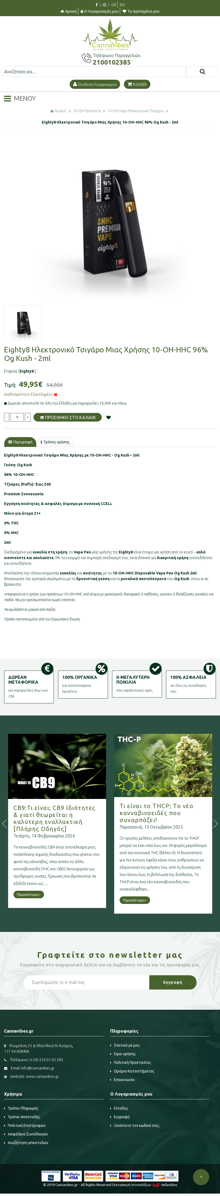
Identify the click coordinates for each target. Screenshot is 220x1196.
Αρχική (68, 11)
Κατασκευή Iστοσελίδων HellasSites (145, 1185)
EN (122, 5)
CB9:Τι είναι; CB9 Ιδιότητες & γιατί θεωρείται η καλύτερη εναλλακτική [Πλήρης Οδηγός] (70, 818)
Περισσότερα (44, 894)
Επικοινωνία (122, 1080)
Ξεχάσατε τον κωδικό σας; (135, 1125)
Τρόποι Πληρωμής (21, 1108)
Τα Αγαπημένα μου (141, 11)
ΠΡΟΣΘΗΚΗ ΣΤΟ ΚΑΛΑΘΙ (68, 417)
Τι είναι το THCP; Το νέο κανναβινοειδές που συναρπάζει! (172, 812)
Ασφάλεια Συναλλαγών (26, 1134)
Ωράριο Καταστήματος (132, 1071)
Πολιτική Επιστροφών (25, 1125)
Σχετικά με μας (125, 1045)
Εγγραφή (120, 1117)
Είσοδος (119, 1108)
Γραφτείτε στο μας (110, 954)
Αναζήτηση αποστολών (26, 1143)
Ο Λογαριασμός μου (100, 11)
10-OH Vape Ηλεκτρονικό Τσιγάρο (135, 111)
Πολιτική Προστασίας (130, 1062)
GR (113, 5)
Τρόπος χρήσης (55, 442)
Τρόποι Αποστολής (22, 1117)
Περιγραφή (20, 442)
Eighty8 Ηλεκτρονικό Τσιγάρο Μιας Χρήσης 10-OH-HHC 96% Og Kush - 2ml (110, 122)
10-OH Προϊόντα (87, 111)
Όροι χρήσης (123, 1054)
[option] (110, 222)
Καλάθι (137, 84)
